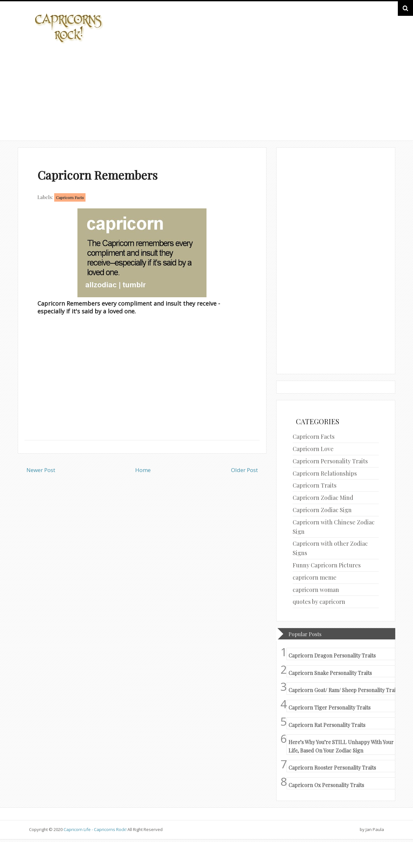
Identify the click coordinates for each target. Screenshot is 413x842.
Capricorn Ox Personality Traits (326, 785)
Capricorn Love (313, 449)
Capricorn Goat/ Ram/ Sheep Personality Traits (344, 690)
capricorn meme (315, 577)
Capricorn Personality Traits (330, 461)
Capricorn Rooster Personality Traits (332, 767)
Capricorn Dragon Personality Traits (332, 655)
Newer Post (40, 470)
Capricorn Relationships (325, 473)
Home (143, 470)
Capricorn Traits (315, 485)
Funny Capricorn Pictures (327, 565)
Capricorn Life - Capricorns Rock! (95, 829)
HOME (366, 122)
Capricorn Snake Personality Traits (330, 672)
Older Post (244, 470)
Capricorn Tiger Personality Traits (329, 707)
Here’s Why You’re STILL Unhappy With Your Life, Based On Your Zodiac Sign (341, 746)
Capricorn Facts (70, 197)
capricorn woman (316, 590)
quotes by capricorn (319, 601)
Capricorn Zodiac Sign (322, 510)
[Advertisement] (206, 91)
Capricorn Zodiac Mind (323, 497)
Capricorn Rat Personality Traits (326, 724)
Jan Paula (375, 829)
